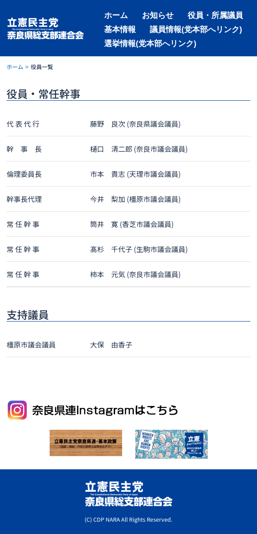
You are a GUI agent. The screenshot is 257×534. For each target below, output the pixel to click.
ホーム (116, 14)
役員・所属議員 (215, 14)
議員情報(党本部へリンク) (196, 29)
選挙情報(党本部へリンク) (150, 43)
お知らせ (158, 14)
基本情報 (120, 29)
